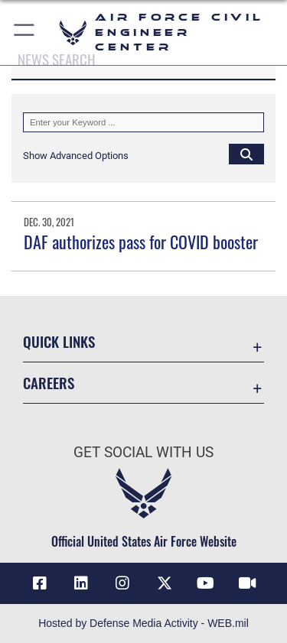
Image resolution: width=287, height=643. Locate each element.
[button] (25, 32)
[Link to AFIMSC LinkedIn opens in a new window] (81, 583)
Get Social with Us (143, 452)
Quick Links (59, 341)
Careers (48, 383)
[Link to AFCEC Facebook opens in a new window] (39, 583)
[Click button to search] (246, 154)
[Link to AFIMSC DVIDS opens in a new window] (247, 583)
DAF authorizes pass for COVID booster (141, 241)
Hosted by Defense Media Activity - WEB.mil (143, 623)
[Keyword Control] (143, 122)
